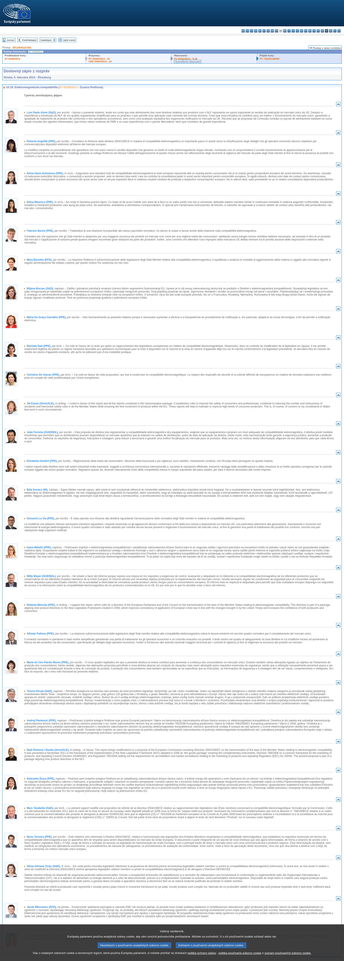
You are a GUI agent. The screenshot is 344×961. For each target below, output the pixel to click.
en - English (272, 30)
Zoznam (10, 40)
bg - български (243, 30)
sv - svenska (339, 30)
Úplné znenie (69, 40)
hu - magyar (301, 30)
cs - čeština (251, 30)
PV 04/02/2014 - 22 (99, 58)
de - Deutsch (260, 30)
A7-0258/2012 (12, 58)
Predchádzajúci (29, 40)
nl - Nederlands (310, 30)
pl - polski (314, 30)
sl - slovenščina (330, 30)
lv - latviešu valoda (293, 30)
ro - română (322, 30)
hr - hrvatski (285, 30)
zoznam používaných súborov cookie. (287, 958)
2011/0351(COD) (22, 47)
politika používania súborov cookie (240, 958)
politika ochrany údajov (202, 958)
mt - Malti (305, 30)
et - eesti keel (264, 30)
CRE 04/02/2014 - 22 (100, 61)
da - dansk (255, 30)
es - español (247, 30)
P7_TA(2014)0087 (270, 58)
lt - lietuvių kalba (297, 30)
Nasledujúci (46, 40)
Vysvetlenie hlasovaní (187, 61)
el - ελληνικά (268, 30)
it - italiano (289, 30)
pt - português (318, 30)
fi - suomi (335, 30)
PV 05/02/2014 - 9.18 (185, 58)
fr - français (276, 30)
